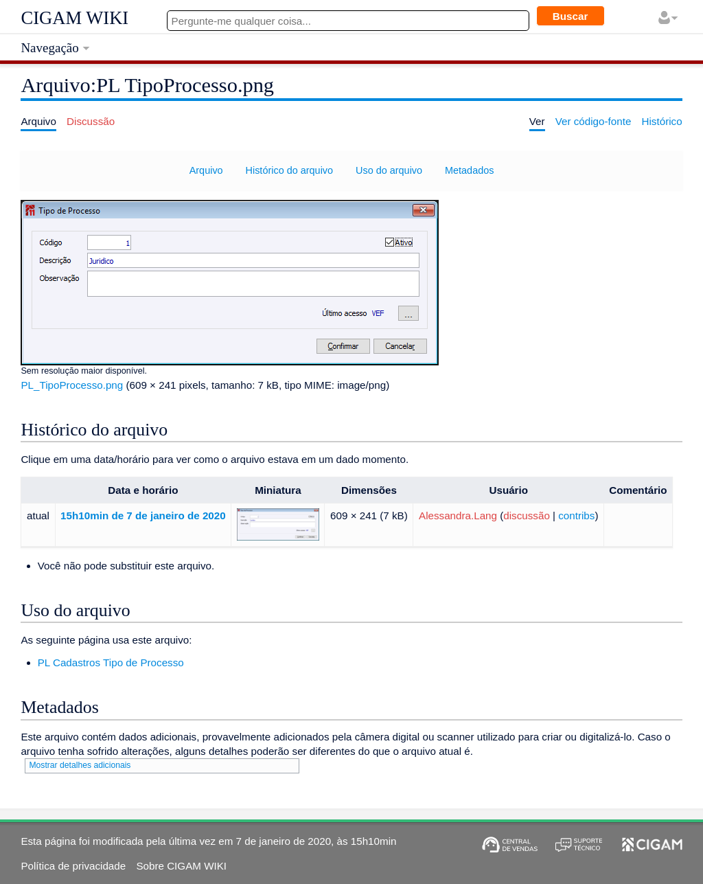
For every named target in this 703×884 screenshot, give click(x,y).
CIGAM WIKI (74, 18)
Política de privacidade (73, 866)
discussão (526, 515)
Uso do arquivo (389, 170)
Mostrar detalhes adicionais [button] (79, 765)
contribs (576, 515)
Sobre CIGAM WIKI (181, 866)
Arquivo (206, 170)
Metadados (469, 170)
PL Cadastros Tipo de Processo (111, 662)
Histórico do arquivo (290, 170)
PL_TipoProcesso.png (72, 385)
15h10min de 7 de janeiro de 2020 (143, 515)
